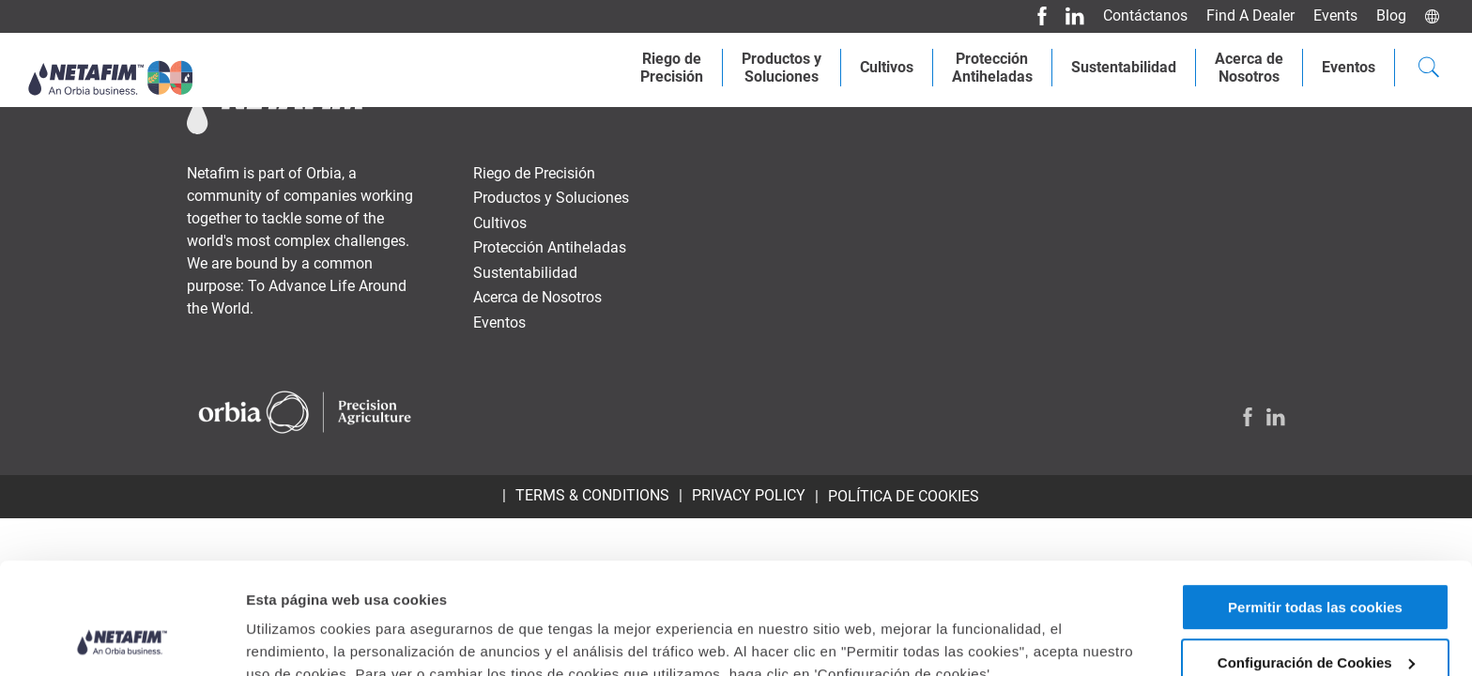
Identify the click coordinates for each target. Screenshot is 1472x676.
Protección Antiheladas (992, 67)
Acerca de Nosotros (537, 297)
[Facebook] (1035, 16)
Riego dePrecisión (671, 67)
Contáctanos (1145, 15)
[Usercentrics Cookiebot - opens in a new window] (121, 639)
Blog (1391, 15)
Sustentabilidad (1123, 67)
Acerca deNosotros (1249, 67)
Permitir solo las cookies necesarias (1316, 622)
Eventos (1348, 67)
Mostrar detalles (301, 621)
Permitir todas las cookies (1315, 503)
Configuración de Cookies (1316, 558)
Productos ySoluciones (781, 67)
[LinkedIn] (1067, 16)
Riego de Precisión (534, 173)
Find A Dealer (1250, 15)
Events (1335, 15)
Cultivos (886, 67)
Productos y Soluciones (551, 198)
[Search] (1429, 69)
